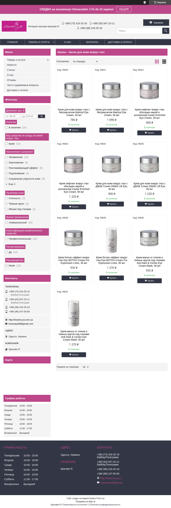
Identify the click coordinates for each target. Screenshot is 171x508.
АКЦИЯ (124, 9)
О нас (67, 42)
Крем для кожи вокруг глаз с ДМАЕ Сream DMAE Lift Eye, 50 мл (149, 186)
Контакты (92, 42)
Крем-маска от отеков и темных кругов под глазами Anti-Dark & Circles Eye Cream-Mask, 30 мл (149, 261)
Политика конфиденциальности (104, 504)
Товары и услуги (39, 42)
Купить (75, 130)
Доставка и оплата (120, 42)
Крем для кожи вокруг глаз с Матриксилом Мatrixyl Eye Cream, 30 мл (74, 112)
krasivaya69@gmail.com (21, 323)
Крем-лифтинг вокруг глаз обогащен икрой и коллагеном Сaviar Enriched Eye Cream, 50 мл (74, 187)
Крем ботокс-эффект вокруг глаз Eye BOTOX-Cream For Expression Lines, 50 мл (111, 260)
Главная (12, 42)
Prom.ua (100, 498)
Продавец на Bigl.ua (85, 501)
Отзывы (11, 80)
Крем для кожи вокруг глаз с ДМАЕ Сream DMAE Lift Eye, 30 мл (112, 186)
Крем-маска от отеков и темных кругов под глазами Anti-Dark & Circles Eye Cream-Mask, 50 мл (73, 335)
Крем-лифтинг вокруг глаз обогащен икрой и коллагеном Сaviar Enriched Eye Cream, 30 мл (149, 113)
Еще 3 (12, 184)
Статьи (11, 70)
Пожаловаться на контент (75, 504)
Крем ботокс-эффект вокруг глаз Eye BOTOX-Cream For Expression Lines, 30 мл (74, 260)
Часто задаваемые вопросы (23, 85)
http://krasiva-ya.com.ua (21, 319)
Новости (11, 64)
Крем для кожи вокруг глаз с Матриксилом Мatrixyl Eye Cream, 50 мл (112, 112)
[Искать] (165, 31)
